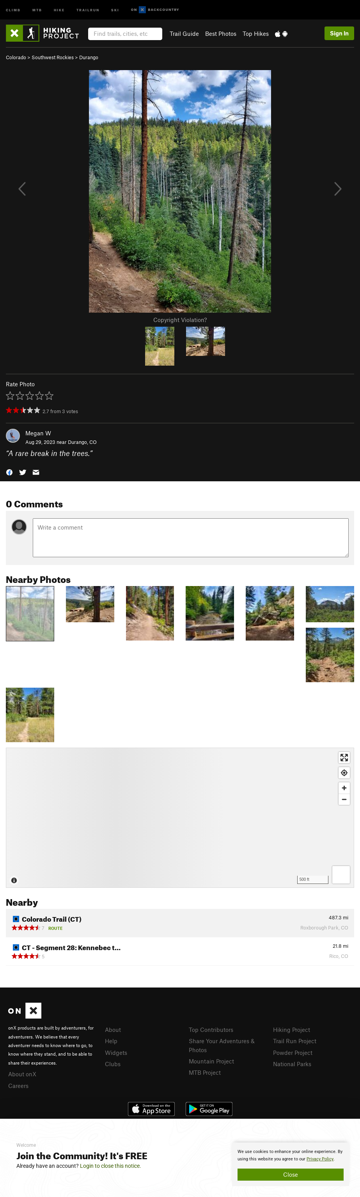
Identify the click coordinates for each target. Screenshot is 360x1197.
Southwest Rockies (53, 57)
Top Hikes (256, 33)
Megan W (38, 433)
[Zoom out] (344, 799)
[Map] (180, 817)
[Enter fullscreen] (344, 757)
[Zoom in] (344, 788)
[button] (9, 471)
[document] (291, 1164)
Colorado (16, 57)
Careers (18, 1085)
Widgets (116, 1052)
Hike (59, 9)
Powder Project (292, 1052)
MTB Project (205, 1072)
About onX (22, 1073)
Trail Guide (184, 33)
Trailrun (87, 9)
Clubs (113, 1063)
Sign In (339, 33)
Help (111, 1040)
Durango (88, 57)
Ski (115, 9)
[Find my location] (344, 772)
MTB (37, 9)
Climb (13, 9)
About (113, 1029)
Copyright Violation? (180, 319)
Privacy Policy (320, 1159)
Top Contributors (211, 1029)
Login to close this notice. (110, 1166)
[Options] (341, 875)
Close (290, 1174)
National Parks (292, 1063)
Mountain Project (211, 1061)
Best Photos (220, 33)
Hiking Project (291, 1029)
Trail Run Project (294, 1040)
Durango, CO (82, 442)
